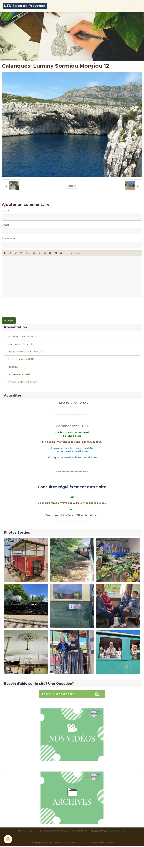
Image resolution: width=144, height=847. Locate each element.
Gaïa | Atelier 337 (116, 831)
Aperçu (76, 253)
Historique (13, 366)
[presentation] (30, 307)
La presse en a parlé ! (19, 374)
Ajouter (9, 320)
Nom (5, 211)
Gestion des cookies (103, 842)
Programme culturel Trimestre (25, 351)
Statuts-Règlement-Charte (23, 382)
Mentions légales (39, 842)
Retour (72, 185)
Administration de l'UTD (21, 359)
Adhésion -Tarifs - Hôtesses (22, 336)
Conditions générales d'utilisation (70, 842)
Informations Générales (21, 344)
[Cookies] (8, 839)
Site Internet (9, 238)
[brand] (25, 6)
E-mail (5, 224)
